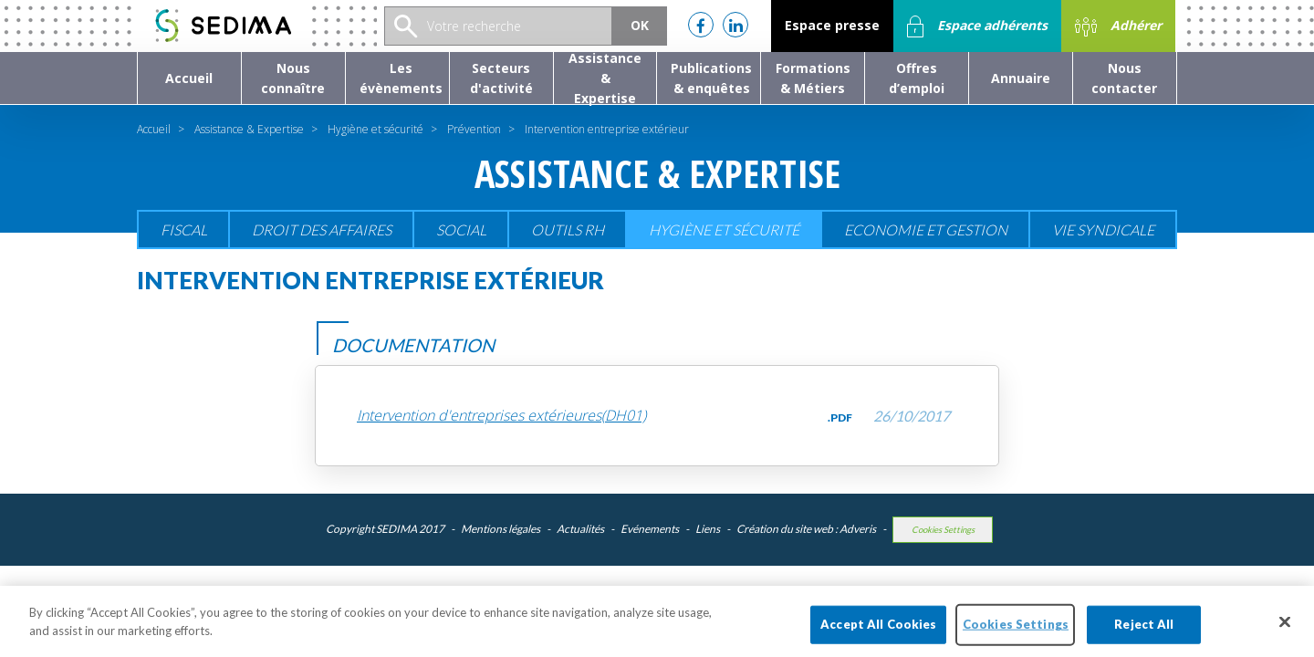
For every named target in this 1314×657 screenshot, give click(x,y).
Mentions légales (500, 529)
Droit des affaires (321, 229)
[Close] (1285, 635)
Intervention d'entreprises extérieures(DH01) (501, 415)
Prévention (474, 129)
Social (461, 229)
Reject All (1143, 637)
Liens (707, 529)
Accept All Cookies (878, 637)
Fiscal (184, 229)
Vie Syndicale (1103, 229)
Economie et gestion (925, 229)
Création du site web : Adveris (806, 529)
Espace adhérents (977, 26)
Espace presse (832, 25)
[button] (293, 78)
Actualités (580, 529)
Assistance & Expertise (249, 129)
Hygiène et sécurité (375, 129)
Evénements (649, 529)
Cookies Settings (943, 530)
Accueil (154, 129)
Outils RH (567, 229)
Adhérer (1118, 26)
